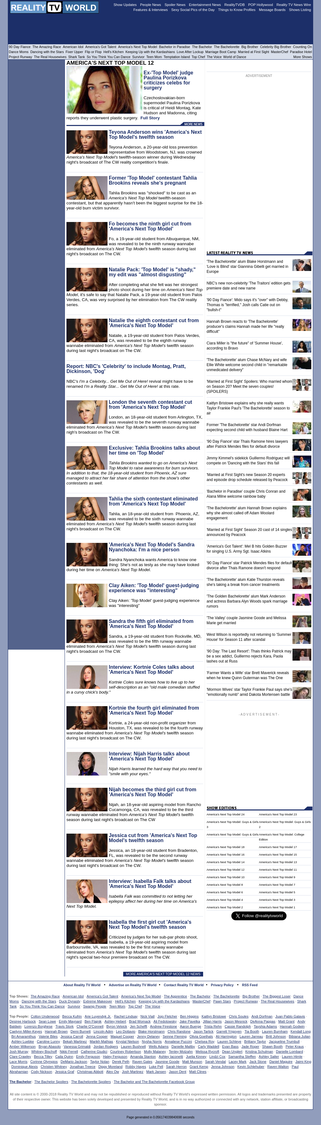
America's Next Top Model (141, 996)
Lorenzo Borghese (38, 1026)
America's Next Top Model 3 (277, 899)
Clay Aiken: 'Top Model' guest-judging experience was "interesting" (154, 588)
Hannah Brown (56, 1031)
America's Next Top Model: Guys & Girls (232, 834)
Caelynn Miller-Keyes (25, 1031)
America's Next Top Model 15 (278, 854)
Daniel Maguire (280, 1061)
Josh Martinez (132, 1072)
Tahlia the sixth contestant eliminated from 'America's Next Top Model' (153, 501)
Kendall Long (301, 1031)
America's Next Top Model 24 (226, 814)
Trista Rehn (213, 1026)
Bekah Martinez (75, 1041)
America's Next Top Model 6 (225, 892)
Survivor (74, 1006)
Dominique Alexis (24, 1066)
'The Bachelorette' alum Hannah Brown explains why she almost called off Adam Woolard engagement (247, 513)
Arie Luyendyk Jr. (98, 1016)
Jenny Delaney (148, 1036)
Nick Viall (147, 1016)
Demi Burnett (81, 1031)
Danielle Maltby (183, 1046)
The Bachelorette (226, 996)
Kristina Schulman (259, 1051)
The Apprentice (175, 996)
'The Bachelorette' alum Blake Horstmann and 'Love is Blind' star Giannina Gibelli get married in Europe (247, 266)
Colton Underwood (45, 1016)
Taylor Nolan (99, 1061)
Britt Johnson (276, 1036)
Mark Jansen (156, 1072)
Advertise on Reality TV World (132, 985)
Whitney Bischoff (44, 1051)
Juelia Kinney (196, 1056)
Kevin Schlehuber (250, 1066)
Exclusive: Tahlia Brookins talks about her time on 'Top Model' (154, 450)
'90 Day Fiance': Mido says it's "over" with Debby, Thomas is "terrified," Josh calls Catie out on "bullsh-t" (247, 305)
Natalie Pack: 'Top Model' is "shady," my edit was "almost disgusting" (152, 272)
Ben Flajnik (93, 1021)
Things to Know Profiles (236, 10)
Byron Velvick (116, 1026)
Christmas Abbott (90, 1072)
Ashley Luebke (22, 1041)
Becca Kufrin (72, 1016)
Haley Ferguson (115, 1056)
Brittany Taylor (255, 1041)
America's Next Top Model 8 (225, 884)
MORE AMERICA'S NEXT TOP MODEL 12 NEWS (163, 974)
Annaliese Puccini (178, 1041)
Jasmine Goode (167, 1061)
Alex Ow (112, 1072)
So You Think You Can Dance (42, 1006)
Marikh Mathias (101, 1041)
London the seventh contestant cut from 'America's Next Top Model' (150, 404)
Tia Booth (252, 1031)
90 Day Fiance (19, 47)
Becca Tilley (43, 1056)
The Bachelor (200, 996)
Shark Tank (76, 57)
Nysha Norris (152, 1041)
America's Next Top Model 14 (226, 862)
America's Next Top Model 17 (278, 847)
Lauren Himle (292, 1056)
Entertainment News (205, 5)
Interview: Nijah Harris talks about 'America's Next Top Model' (149, 756)
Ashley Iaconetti (171, 1056)
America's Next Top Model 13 (278, 862)
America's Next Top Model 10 (226, 877)
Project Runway (246, 1001)
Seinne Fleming (175, 1036)
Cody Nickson (41, 1072)
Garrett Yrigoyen (229, 1031)
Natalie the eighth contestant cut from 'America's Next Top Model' (154, 323)
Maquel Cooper (122, 1036)
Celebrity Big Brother (275, 47)
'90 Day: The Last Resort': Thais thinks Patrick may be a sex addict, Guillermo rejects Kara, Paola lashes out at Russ (249, 656)
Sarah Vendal (215, 1061)
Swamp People (94, 1006)
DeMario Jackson (74, 1061)
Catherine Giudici (94, 1051)
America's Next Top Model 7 (277, 884)
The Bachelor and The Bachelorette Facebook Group (154, 1082)
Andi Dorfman (261, 1016)
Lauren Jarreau (251, 1036)
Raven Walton (278, 1066)
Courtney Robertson (125, 1051)
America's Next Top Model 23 (278, 814)
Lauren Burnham (275, 1031)
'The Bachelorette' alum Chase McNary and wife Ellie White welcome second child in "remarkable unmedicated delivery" (247, 365)
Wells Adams (158, 1046)
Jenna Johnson (222, 1066)
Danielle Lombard (289, 1051)
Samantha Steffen (242, 1056)
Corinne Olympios (44, 1061)
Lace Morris (18, 1061)
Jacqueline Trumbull (284, 1041)
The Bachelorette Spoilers (91, 1082)
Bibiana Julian (299, 1036)
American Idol (73, 996)
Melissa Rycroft (207, 1051)
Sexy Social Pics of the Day (193, 10)
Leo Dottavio (125, 1031)
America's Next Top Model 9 (277, 877)
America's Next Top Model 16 (226, 854)
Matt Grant (286, 1021)
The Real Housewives (277, 1001)
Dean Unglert (232, 1051)
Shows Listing (300, 10)
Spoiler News (175, 5)
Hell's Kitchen (125, 1001)
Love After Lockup (190, 52)
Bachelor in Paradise (174, 47)
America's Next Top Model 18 (226, 847)
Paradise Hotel (301, 52)
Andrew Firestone (163, 1026)
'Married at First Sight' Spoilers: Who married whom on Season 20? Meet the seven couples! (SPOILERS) (249, 386)
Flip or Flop (93, 52)
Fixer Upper (74, 52)
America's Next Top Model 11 (278, 869)
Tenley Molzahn (181, 1051)
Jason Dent (178, 1072)
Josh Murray (19, 1051)
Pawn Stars (222, 1001)
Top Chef (135, 1006)
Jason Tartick (203, 1031)
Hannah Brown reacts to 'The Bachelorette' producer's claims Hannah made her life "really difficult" (245, 326)
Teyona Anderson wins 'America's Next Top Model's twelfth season (155, 134)
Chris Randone (178, 1031)
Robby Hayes (135, 1066)
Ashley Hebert (115, 1021)
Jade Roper (250, 1046)
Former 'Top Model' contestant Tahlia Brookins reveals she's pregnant (153, 180)
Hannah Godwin (292, 1026)
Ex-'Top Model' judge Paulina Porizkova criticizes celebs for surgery (168, 80)
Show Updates (125, 5)
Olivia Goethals (201, 1036)
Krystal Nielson (127, 1041)
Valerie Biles (48, 1036)
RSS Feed (250, 985)
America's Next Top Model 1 (277, 907)
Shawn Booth (272, 1046)
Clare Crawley (20, 1056)
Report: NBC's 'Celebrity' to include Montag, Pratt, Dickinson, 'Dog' (126, 369)
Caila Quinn (64, 1056)
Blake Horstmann (151, 1031)
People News (150, 5)
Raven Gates (142, 1061)
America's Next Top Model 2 (225, 907)
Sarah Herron (176, 1066)
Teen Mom (117, 1006)
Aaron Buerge (190, 1026)
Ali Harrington (226, 1036)
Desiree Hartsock (22, 1021)
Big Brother (251, 996)
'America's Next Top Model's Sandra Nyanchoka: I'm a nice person (151, 547)
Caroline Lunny (48, 1041)
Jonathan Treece (83, 1066)
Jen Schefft (138, 1026)
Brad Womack (140, 1021)
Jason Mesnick (235, 1021)
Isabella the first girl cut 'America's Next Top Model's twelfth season (150, 924)
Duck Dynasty (69, 1001)
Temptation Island (177, 57)
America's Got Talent (102, 996)
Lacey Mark (238, 1061)
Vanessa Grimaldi (77, 1046)
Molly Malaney (155, 1051)
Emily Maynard (70, 1021)
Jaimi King (303, 1061)
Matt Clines (198, 1072)
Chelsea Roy (204, 1041)
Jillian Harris (212, 1021)
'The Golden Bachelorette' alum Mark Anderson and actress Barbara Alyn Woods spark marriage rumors (247, 601)
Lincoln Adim (103, 1031)
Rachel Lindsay (126, 1016)
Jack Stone (258, 1061)
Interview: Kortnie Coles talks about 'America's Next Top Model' (151, 669)
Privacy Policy (222, 985)
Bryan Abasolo (50, 1046)
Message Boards (272, 10)
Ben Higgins (189, 1016)
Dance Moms (19, 52)
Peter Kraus (295, 1046)
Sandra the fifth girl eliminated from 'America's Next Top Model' (151, 624)
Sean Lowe (47, 1021)
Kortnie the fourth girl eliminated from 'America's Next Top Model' (154, 710)
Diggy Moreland (110, 1066)
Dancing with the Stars (39, 1001)
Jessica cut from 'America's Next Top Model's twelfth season (153, 838)
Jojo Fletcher (167, 1016)
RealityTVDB (234, 5)
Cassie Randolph (238, 1026)
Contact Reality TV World (184, 985)
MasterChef (201, 1001)
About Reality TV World (81, 985)
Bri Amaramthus (23, 1036)
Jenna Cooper (97, 1036)
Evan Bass (230, 1046)
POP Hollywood (260, 5)
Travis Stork (64, 1026)
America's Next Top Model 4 (225, 899)
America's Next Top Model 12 (226, 869)
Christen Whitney (54, 1066)
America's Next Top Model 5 (277, 892)
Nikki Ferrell (69, 1051)
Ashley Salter (269, 1056)
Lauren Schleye (229, 1041)
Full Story (150, 118)
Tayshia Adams (265, 1026)
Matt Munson (192, 1061)
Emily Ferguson (88, 1056)
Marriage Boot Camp (220, 52)
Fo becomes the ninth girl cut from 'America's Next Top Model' (150, 226)
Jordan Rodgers (105, 1046)
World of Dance (234, 57)
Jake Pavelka (190, 1021)
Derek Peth (120, 1061)
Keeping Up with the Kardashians (164, 1001)
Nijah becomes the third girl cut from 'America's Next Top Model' (152, 792)
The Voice (152, 1006)
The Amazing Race (45, 996)
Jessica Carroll (72, 1036)
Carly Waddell (208, 1046)
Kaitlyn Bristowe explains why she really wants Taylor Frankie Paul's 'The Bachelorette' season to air (248, 408)
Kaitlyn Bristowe (214, 1016)
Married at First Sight (253, 52)
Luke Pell (156, 1066)
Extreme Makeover (97, 1001)
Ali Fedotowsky (165, 1021)
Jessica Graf (64, 1072)
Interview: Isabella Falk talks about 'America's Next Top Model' (150, 884)
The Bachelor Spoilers (51, 1082)
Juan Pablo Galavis (290, 1016)
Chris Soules (238, 1016)
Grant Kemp (199, 1066)
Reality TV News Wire (293, 5)
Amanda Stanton (143, 1056)
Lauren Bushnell (133, 1046)
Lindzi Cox (217, 1056)
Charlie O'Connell (89, 1026)
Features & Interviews (151, 10)
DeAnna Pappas (262, 1021)
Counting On (302, 47)
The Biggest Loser (277, 996)
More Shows (302, 57)
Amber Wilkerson (22, 1046)
